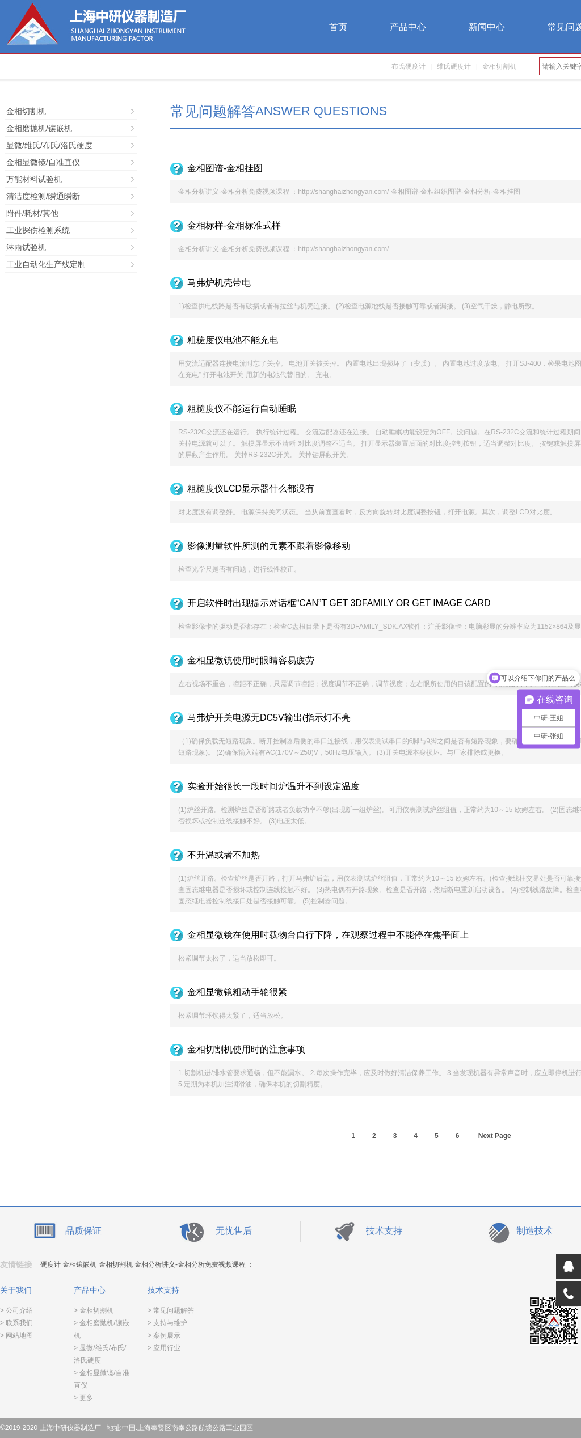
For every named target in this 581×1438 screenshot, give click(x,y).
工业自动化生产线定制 (46, 264)
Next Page (494, 1136)
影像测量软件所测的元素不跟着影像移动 (269, 546)
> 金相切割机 (93, 1310)
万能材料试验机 (34, 179)
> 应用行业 (164, 1348)
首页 (338, 27)
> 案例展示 (164, 1335)
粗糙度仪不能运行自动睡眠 (241, 408)
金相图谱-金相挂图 (225, 168)
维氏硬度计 (454, 66)
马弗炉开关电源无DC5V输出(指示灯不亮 (269, 717)
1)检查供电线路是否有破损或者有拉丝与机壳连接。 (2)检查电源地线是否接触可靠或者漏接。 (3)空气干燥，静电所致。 (358, 306)
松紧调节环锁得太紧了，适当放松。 (232, 1016)
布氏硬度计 (408, 66)
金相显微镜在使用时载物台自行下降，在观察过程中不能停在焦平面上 (328, 935)
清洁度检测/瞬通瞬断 (43, 196)
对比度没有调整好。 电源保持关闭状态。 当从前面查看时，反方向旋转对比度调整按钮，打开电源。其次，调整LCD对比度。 (367, 512)
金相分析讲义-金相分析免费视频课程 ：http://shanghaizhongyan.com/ (283, 249)
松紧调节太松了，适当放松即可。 (229, 958)
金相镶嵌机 (79, 1264)
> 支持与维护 (167, 1323)
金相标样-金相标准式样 (234, 225)
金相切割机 (499, 66)
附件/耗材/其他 (32, 213)
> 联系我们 (16, 1323)
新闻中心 (487, 27)
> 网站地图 (16, 1335)
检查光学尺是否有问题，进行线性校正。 (239, 569)
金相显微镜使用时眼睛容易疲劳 (250, 660)
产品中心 (408, 27)
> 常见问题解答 (171, 1310)
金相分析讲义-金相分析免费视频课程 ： (194, 1264)
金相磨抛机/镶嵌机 (39, 128)
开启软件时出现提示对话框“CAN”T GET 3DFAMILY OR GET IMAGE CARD (339, 603)
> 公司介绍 (16, 1310)
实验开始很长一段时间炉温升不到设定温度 (273, 786)
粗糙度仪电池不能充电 (232, 340)
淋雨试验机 (26, 247)
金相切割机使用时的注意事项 (246, 1049)
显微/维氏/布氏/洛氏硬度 (49, 145)
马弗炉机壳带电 (219, 282)
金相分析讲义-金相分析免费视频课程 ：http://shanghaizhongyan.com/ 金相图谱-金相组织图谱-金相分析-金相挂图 (349, 192)
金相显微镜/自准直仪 (43, 162)
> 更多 (83, 1398)
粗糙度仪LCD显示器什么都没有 (250, 488)
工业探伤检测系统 (38, 230)
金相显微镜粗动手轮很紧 (237, 992)
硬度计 (50, 1264)
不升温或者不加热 (223, 855)
